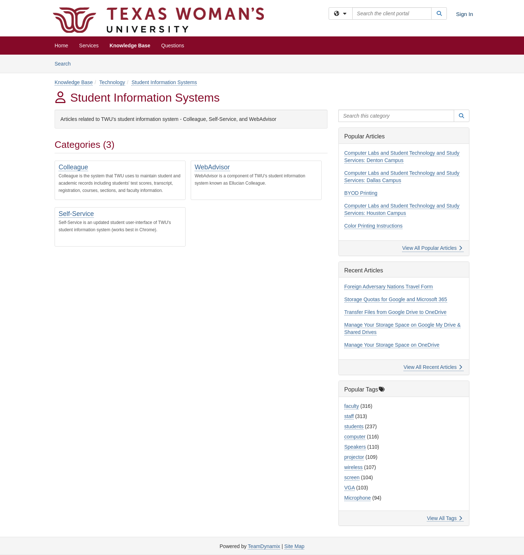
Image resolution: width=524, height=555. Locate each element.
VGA (349, 488)
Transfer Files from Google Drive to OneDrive (395, 312)
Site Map (294, 546)
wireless (353, 467)
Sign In (464, 14)
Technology (112, 82)
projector (354, 457)
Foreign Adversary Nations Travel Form (388, 287)
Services (89, 45)
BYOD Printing (360, 193)
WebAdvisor (212, 167)
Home (61, 45)
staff (349, 416)
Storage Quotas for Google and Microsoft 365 (395, 299)
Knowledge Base (130, 45)
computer (354, 437)
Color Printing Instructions (373, 226)
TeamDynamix (264, 546)
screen (352, 477)
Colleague (73, 167)
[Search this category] (396, 116)
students (354, 426)
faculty (351, 406)
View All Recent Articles (433, 367)
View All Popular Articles (432, 248)
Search (65, 63)
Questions (172, 45)
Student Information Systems (164, 82)
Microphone (357, 498)
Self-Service (76, 213)
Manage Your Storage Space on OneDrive (392, 345)
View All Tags (444, 518)
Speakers (355, 447)
